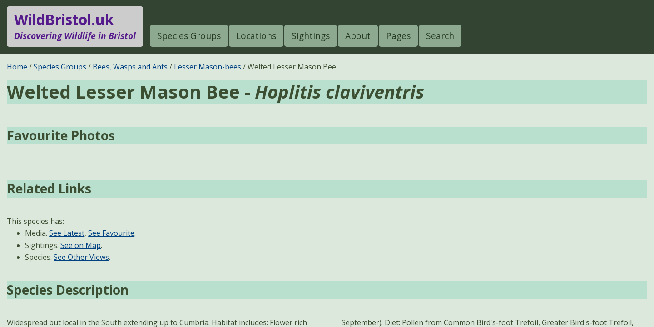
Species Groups (189, 36)
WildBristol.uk (75, 26)
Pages (398, 36)
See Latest (66, 233)
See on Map (80, 245)
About (358, 36)
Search (440, 36)
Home (17, 67)
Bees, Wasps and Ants (130, 67)
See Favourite (111, 233)
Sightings (311, 36)
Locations (256, 36)
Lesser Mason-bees (207, 67)
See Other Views (81, 257)
